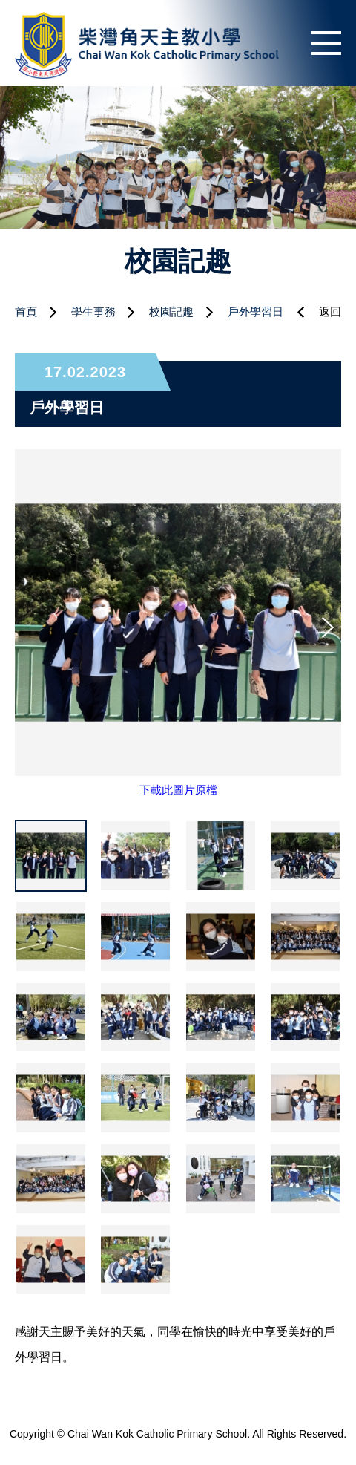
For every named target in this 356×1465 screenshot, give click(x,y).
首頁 (26, 311)
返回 (330, 311)
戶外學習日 (255, 311)
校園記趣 (171, 311)
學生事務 (93, 311)
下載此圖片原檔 (178, 789)
